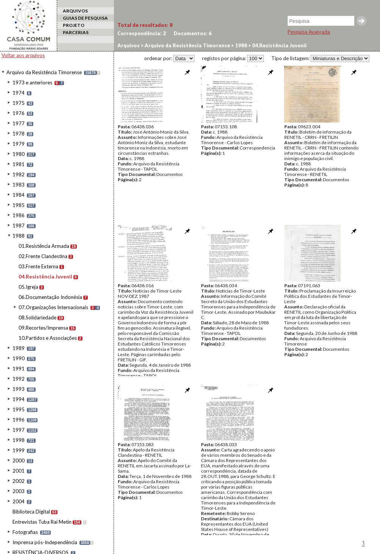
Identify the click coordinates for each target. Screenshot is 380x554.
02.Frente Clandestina (43, 256)
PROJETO (73, 25)
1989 (18, 348)
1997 (18, 430)
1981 (18, 164)
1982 (18, 174)
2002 (18, 481)
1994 (18, 399)
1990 (18, 358)
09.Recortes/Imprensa (43, 328)
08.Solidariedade (37, 317)
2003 (18, 491)
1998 (18, 440)
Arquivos (128, 45)
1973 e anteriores (32, 82)
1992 (18, 379)
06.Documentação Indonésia (50, 297)
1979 (18, 144)
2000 (18, 461)
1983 (18, 185)
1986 (18, 215)
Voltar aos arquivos (23, 55)
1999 (18, 450)
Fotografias (25, 532)
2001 (18, 471)
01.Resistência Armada (44, 246)
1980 (18, 154)
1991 (18, 369)
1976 (18, 113)
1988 (18, 236)
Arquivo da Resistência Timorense (44, 72)
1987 (18, 226)
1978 (18, 134)
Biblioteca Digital (31, 512)
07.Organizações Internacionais (53, 307)
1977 (18, 123)
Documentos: (193, 33)
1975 (18, 103)
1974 (18, 93)
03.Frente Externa (38, 266)
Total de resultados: (145, 25)
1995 (18, 409)
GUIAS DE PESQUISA (85, 18)
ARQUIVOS (75, 11)
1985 (18, 205)
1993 (18, 389)
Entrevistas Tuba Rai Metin (42, 522)
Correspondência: (141, 33)
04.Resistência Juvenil (45, 277)
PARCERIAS (76, 32)
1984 (18, 195)
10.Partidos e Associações (48, 338)
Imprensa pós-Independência (44, 542)
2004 (18, 501)
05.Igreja (28, 287)
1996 (18, 420)
